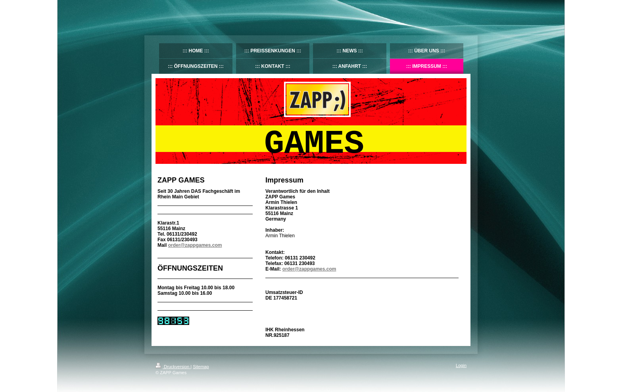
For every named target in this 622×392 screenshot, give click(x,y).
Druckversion (173, 366)
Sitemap (201, 366)
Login (461, 365)
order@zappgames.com (309, 269)
